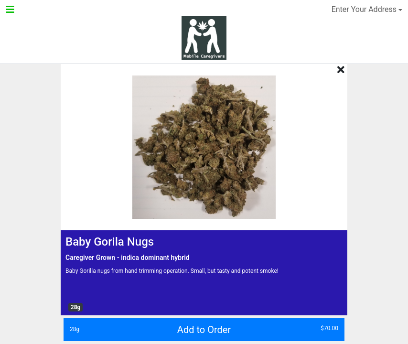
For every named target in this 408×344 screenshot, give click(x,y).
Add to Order (201, 329)
